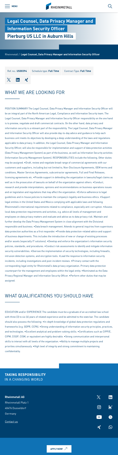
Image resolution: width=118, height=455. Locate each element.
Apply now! (59, 448)
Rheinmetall (11, 54)
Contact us (11, 421)
